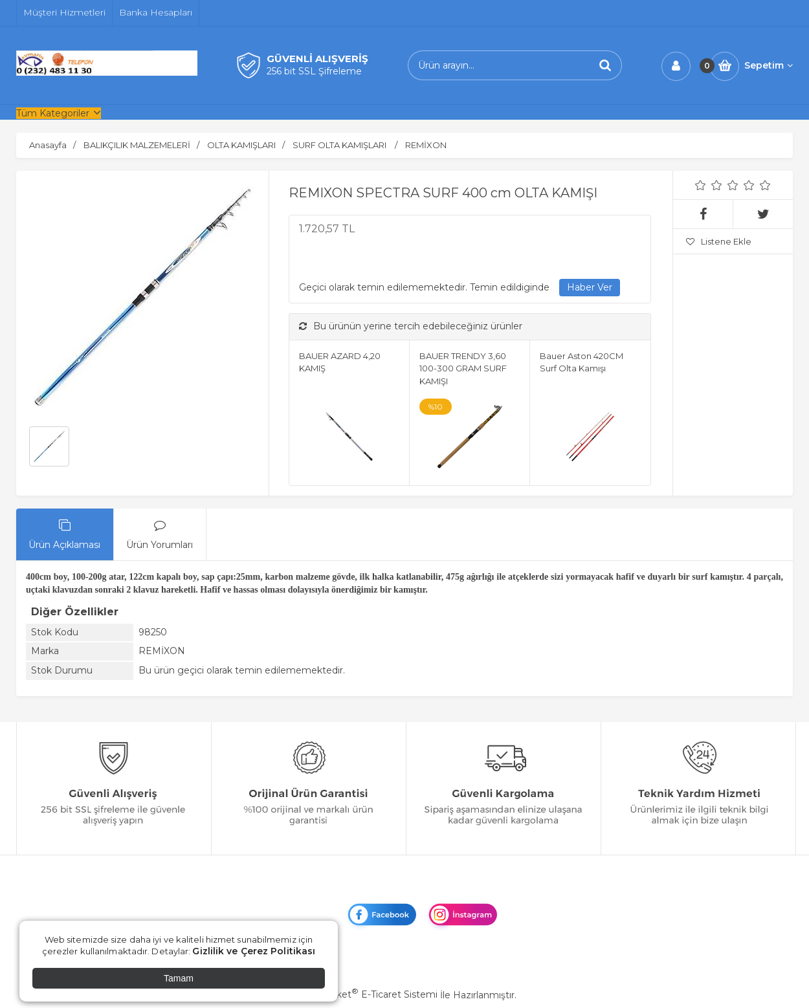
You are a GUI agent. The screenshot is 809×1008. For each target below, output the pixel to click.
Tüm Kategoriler (52, 113)
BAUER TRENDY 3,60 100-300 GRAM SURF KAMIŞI (463, 368)
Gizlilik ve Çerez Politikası (253, 951)
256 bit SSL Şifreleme (314, 71)
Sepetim (768, 65)
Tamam (179, 978)
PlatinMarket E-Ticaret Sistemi (365, 994)
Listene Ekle (718, 241)
